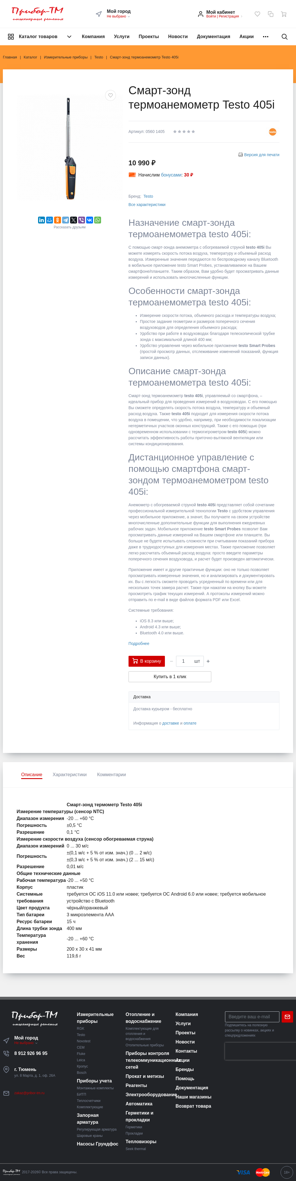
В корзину (146, 661)
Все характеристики (147, 204)
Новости (178, 36)
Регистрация (229, 16)
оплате (189, 723)
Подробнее (139, 643)
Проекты (149, 36)
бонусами (171, 174)
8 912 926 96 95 (31, 1053)
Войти (211, 16)
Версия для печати (261, 154)
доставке (170, 723)
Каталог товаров (40, 36)
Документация (213, 36)
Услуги (121, 36)
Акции (247, 36)
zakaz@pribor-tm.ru (29, 1093)
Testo (148, 196)
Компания (93, 36)
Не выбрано (119, 16)
